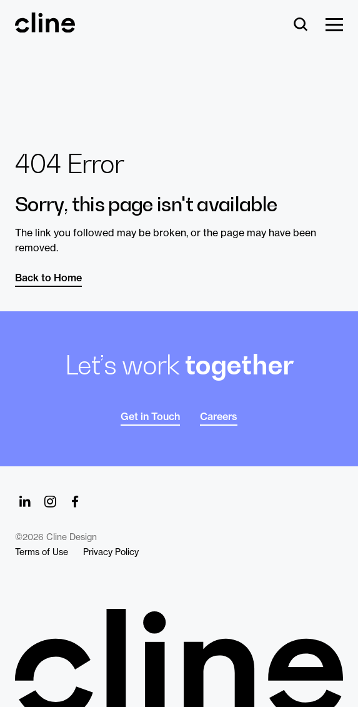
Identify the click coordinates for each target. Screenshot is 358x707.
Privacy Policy (111, 552)
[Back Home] (45, 27)
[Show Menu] (334, 25)
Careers (218, 416)
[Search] (301, 25)
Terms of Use (41, 552)
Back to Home (48, 277)
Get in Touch (150, 416)
